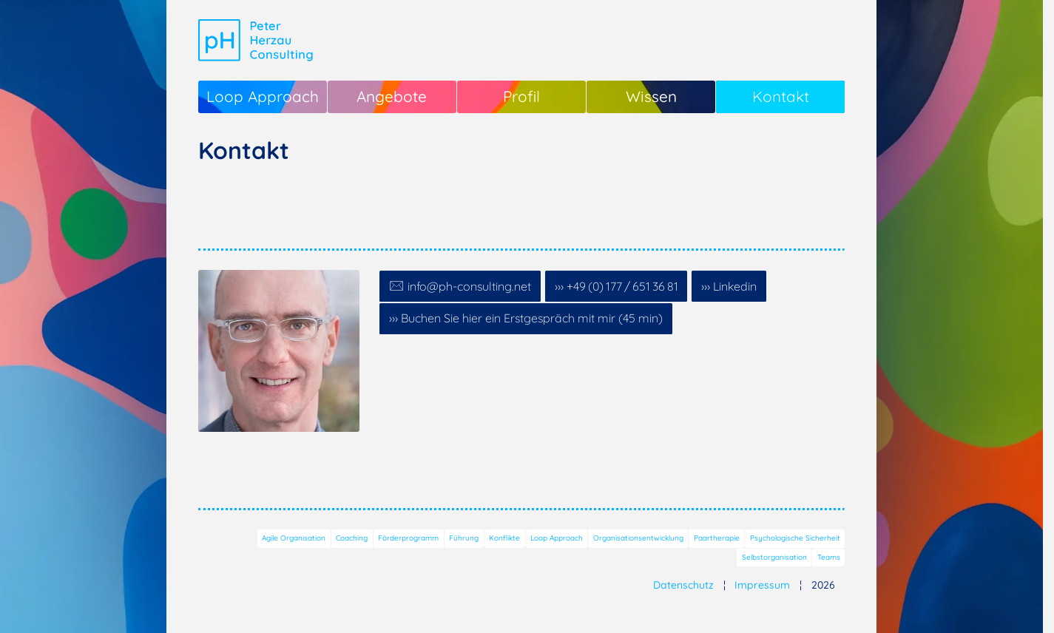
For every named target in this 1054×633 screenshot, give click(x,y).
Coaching (352, 538)
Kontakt (780, 96)
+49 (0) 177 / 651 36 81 (622, 286)
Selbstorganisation (774, 557)
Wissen (651, 96)
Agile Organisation (293, 538)
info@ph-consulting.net (469, 286)
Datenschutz (683, 585)
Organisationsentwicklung (638, 538)
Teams (828, 557)
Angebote (392, 96)
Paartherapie (717, 538)
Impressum (762, 585)
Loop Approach (262, 96)
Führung (464, 538)
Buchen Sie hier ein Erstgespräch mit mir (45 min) (532, 318)
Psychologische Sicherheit (795, 538)
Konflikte (504, 538)
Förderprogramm (408, 538)
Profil (521, 96)
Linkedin (735, 286)
